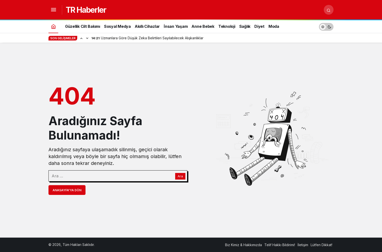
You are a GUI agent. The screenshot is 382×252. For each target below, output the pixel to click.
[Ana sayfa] (53, 26)
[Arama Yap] (329, 10)
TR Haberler (86, 10)
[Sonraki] (87, 38)
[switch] (326, 26)
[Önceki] (81, 38)
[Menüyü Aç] (53, 10)
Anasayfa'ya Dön (67, 190)
